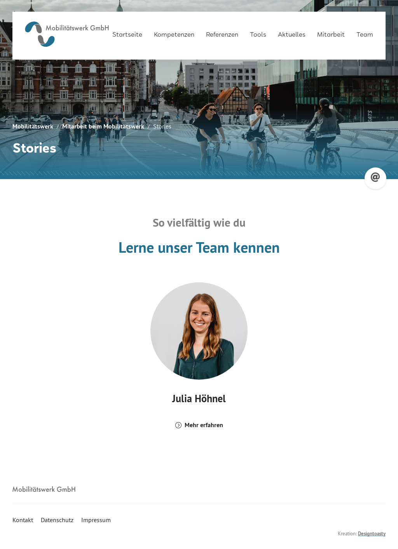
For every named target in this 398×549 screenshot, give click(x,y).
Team (364, 31)
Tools (258, 31)
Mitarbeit (331, 31)
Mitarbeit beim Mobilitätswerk (103, 126)
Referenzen (222, 31)
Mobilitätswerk (32, 126)
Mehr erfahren (204, 425)
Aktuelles (291, 31)
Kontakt (22, 520)
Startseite (127, 31)
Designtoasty (372, 533)
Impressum (96, 520)
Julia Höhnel (199, 398)
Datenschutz (57, 520)
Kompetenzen (174, 31)
